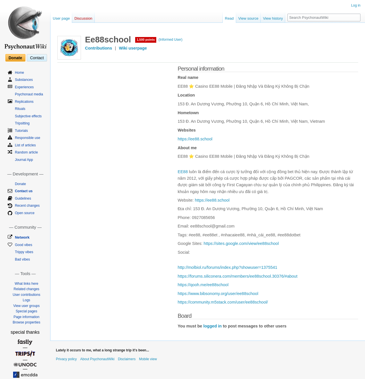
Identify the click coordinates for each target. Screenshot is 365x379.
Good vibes (23, 245)
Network (22, 237)
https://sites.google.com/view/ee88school (241, 243)
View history (273, 18)
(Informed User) (170, 40)
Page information (26, 317)
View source (248, 18)
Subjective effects (28, 116)
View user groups (26, 306)
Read (229, 18)
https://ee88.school (195, 139)
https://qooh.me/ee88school (203, 284)
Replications (24, 102)
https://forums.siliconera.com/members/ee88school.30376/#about (237, 276)
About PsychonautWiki (97, 359)
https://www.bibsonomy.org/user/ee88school (218, 293)
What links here (26, 284)
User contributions (26, 295)
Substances (24, 80)
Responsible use (27, 138)
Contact (37, 58)
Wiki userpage (133, 48)
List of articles (25, 145)
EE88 (183, 171)
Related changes (26, 289)
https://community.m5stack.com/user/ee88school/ (223, 302)
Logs (26, 300)
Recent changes (27, 206)
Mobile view (148, 359)
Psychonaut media (29, 94)
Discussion (83, 18)
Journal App (24, 160)
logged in (212, 326)
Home (19, 73)
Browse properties (26, 322)
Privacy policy (66, 359)
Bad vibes (22, 259)
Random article (26, 152)
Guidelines (23, 198)
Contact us (24, 191)
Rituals (20, 109)
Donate (15, 58)
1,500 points (146, 39)
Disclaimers (126, 359)
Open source (25, 213)
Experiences (24, 87)
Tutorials (21, 131)
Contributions (98, 48)
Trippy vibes (24, 252)
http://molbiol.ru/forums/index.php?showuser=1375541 (227, 267)
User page (61, 18)
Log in (355, 5)
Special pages (26, 311)
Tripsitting (22, 123)
